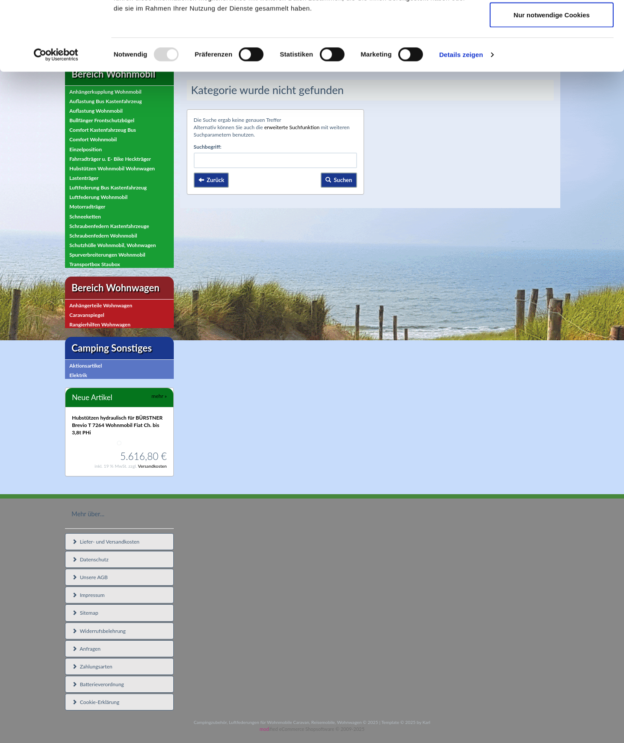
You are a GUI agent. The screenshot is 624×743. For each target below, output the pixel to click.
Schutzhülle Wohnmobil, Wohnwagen (112, 245)
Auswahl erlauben (551, 51)
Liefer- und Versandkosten (106, 541)
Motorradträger (87, 206)
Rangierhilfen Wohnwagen (99, 324)
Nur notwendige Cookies (552, 79)
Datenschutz (90, 559)
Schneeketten (85, 216)
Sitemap (85, 612)
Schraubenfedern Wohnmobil (103, 235)
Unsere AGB (90, 577)
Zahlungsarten (92, 666)
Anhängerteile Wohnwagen (100, 305)
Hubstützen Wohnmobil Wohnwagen (112, 168)
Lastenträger (83, 178)
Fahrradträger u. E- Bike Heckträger (110, 159)
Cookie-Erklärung (95, 702)
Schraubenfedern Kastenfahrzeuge (109, 226)
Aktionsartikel (85, 365)
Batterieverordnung (98, 684)
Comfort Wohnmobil (93, 139)
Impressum (88, 595)
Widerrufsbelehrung (99, 631)
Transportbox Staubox (94, 264)
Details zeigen (461, 119)
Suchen (338, 179)
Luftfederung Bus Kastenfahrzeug (108, 187)
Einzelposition (85, 149)
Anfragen (86, 648)
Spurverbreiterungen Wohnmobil (107, 254)
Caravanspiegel (86, 315)
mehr (159, 396)
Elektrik (78, 375)
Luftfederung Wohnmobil (98, 197)
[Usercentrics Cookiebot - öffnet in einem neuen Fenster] (56, 119)
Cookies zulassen (551, 22)
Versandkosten (152, 466)
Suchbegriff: (207, 146)
